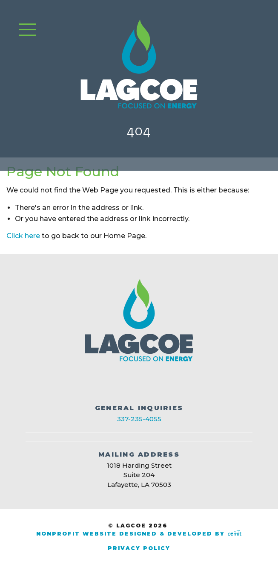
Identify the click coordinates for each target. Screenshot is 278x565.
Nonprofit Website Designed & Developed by (138, 533)
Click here (23, 236)
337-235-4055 (139, 419)
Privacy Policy (139, 548)
